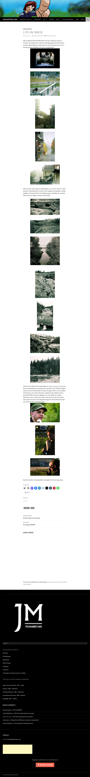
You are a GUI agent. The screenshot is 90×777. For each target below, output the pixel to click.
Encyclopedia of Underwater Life (23, 723)
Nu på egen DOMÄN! (45, 523)
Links (77, 19)
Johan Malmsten (38, 35)
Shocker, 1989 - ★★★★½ (10, 688)
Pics (44, 19)
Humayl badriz (7, 710)
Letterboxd (6, 659)
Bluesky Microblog (68, 19)
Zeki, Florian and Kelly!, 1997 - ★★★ (13, 685)
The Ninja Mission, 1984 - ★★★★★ (13, 692)
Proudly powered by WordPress (10, 774)
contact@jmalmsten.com (14, 739)
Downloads (37, 19)
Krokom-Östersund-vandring (45, 517)
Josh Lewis (6, 720)
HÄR (53, 388)
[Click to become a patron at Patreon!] (45, 764)
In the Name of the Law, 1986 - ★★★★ (14, 695)
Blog (57, 19)
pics (33, 508)
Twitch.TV (6, 669)
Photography (27, 29)
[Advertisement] (17, 749)
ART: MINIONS (17, 710)
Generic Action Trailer (56, 386)
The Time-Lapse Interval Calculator (24, 713)
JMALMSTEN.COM (10, 19)
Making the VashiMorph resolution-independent (25, 720)
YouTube (51, 19)
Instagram (6, 666)
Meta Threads (7, 663)
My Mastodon (7, 656)
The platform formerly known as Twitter (14, 673)
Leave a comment (51, 35)
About (82, 19)
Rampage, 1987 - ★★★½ (10, 698)
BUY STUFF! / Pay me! (25, 19)
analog (27, 508)
